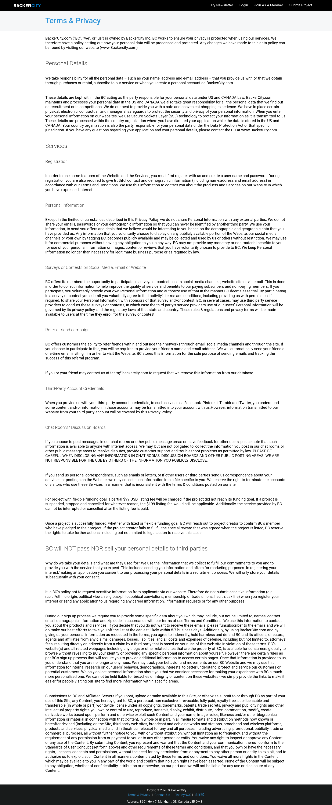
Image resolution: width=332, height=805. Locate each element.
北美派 (199, 795)
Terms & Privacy (139, 795)
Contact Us (162, 795)
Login (243, 5)
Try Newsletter (221, 5)
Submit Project (300, 5)
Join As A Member (268, 5)
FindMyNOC (182, 795)
